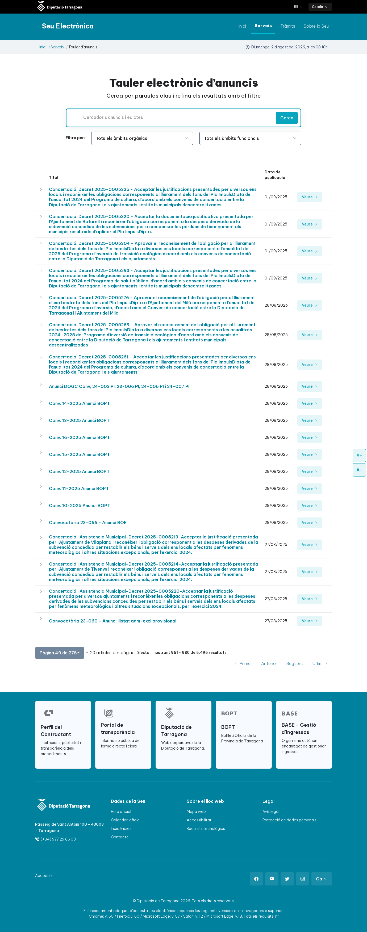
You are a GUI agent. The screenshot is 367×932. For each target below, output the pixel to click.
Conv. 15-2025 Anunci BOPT (79, 454)
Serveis (57, 47)
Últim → (320, 663)
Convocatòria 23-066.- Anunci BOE (88, 522)
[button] (300, 7)
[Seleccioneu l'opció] (142, 138)
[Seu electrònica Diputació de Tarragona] (60, 6)
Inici (42, 47)
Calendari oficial (125, 820)
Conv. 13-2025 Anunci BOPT (79, 420)
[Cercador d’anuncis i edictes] (170, 117)
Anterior (269, 663)
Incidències (121, 828)
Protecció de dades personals (289, 820)
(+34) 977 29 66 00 (55, 839)
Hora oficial (121, 811)
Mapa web (196, 811)
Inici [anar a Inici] (242, 26)
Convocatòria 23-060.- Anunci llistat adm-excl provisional (112, 621)
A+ (359, 455)
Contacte (120, 837)
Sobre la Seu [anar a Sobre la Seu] (316, 26)
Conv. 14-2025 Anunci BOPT (79, 403)
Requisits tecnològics (206, 828)
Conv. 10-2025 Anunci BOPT (79, 505)
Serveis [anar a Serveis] (263, 25)
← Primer (243, 663)
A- (359, 470)
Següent (294, 663)
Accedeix (44, 875)
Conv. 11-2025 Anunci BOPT (79, 488)
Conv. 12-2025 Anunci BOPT (79, 471)
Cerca (286, 117)
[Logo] (60, 805)
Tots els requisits (261, 916)
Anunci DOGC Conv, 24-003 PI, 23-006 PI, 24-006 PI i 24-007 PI (119, 386)
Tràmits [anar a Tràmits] (287, 26)
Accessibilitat (199, 820)
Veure (310, 197)
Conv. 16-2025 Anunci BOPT (79, 437)
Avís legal (270, 811)
